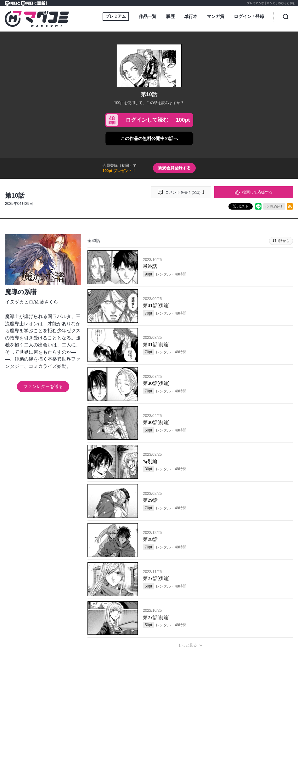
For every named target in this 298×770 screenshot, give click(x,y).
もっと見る (187, 645)
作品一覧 (147, 16)
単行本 (190, 16)
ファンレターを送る (43, 386)
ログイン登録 (249, 17)
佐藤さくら (46, 301)
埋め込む (277, 206)
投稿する (190, 737)
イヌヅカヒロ (19, 301)
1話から (283, 241)
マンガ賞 (215, 16)
